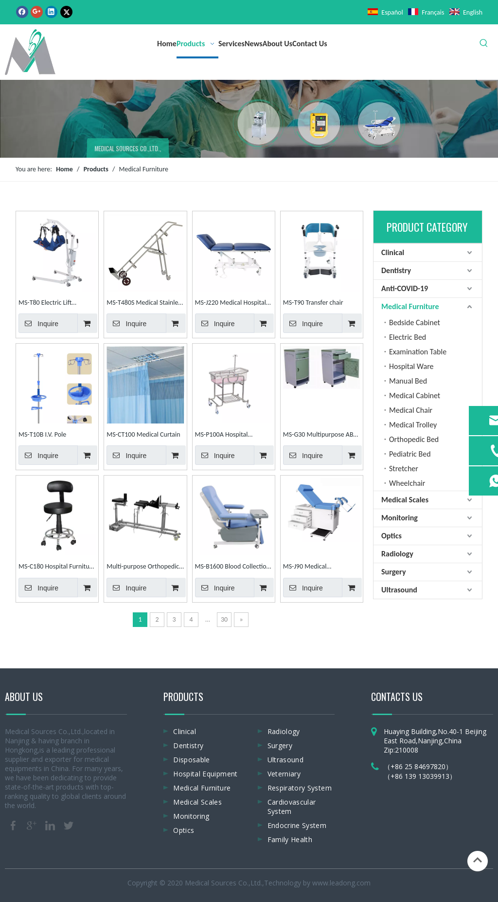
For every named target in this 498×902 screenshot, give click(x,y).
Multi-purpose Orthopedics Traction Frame (144, 567)
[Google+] (37, 11)
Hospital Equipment (205, 773)
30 (224, 619)
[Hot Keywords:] (484, 43)
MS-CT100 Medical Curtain (143, 434)
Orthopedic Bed (414, 439)
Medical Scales (404, 499)
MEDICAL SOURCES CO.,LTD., (127, 150)
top (477, 860)
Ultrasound (399, 589)
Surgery (393, 571)
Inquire (38, 323)
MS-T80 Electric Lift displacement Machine (49, 303)
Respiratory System (299, 787)
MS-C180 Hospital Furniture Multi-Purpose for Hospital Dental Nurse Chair (56, 567)
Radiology (397, 553)
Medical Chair (410, 410)
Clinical (392, 252)
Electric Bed (407, 337)
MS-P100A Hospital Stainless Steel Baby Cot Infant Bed (227, 435)
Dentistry (396, 270)
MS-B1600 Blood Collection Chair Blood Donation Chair (232, 567)
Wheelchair (407, 483)
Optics (391, 535)
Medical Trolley (413, 424)
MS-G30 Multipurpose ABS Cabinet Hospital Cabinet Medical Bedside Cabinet (319, 435)
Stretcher (403, 468)
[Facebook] (22, 11)
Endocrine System (297, 825)
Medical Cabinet (414, 395)
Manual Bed (408, 381)
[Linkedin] (51, 11)
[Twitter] (66, 11)
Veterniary (284, 773)
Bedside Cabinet (414, 322)
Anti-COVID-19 (404, 288)
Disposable (191, 759)
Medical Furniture (410, 306)
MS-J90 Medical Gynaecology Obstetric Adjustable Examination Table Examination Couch (317, 567)
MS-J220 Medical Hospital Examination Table (231, 303)
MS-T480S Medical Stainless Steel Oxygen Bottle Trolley (145, 303)
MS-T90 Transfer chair (313, 302)
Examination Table (417, 351)
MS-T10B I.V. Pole (42, 434)
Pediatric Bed (410, 454)
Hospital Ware (411, 366)
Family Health (290, 839)
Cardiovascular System (291, 806)
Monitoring (399, 517)
